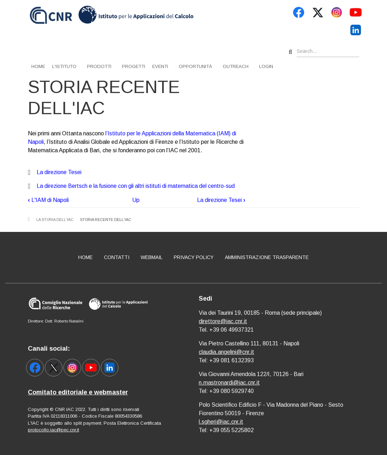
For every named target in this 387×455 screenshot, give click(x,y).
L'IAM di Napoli (48, 200)
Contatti (116, 257)
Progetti (133, 66)
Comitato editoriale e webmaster (78, 392)
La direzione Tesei (59, 172)
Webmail (151, 257)
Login (266, 66)
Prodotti (99, 66)
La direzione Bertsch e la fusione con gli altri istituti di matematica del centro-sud (136, 186)
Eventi (160, 66)
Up (136, 200)
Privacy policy (194, 257)
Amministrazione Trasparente (267, 257)
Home (38, 66)
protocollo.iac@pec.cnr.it (53, 429)
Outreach (235, 66)
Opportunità (195, 66)
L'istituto (64, 66)
